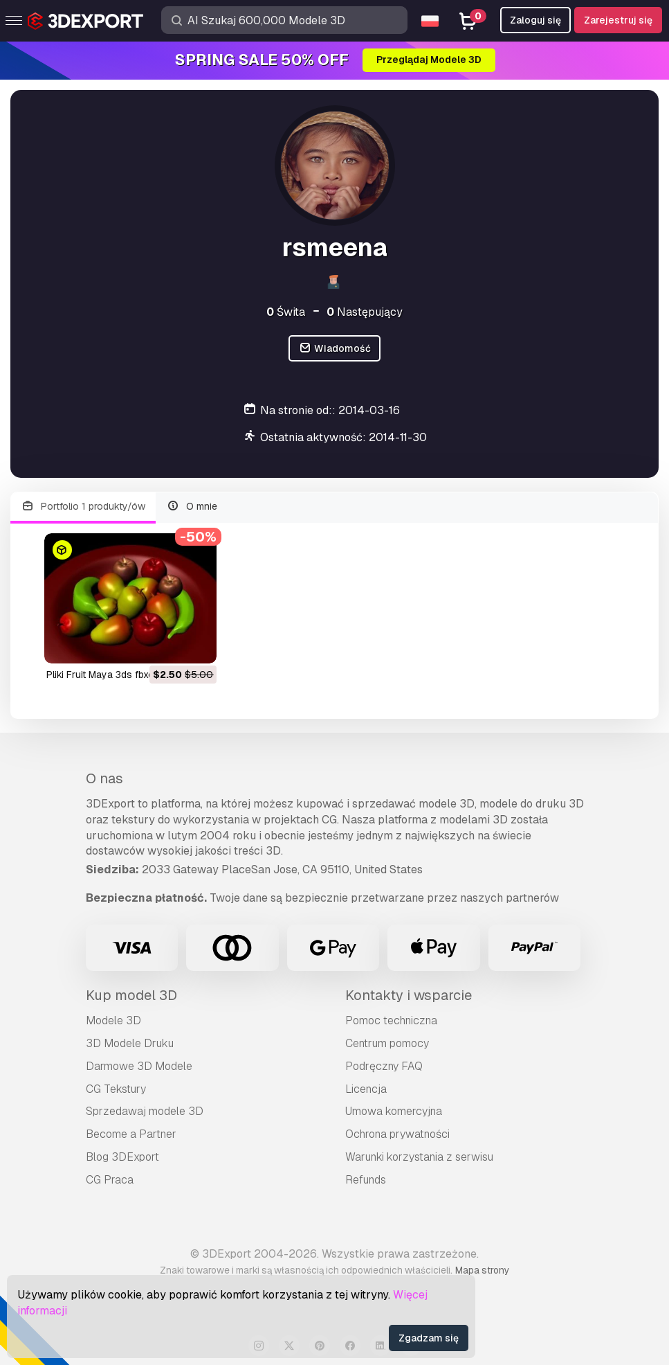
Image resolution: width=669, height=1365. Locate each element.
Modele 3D (113, 1020)
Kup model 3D (131, 995)
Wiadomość (334, 348)
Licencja (366, 1089)
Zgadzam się (428, 1338)
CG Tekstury (116, 1089)
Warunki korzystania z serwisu (419, 1157)
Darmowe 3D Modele (139, 1066)
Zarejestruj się (618, 20)
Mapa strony (482, 1270)
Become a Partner (131, 1134)
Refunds (365, 1179)
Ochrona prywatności (397, 1134)
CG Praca (110, 1179)
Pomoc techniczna (391, 1020)
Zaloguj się (535, 20)
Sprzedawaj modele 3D (144, 1111)
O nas (104, 778)
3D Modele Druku (130, 1043)
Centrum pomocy (387, 1043)
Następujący (365, 312)
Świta (285, 312)
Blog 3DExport (122, 1157)
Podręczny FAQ (384, 1066)
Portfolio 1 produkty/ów (83, 506)
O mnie (192, 506)
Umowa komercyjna (393, 1111)
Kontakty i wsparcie (408, 995)
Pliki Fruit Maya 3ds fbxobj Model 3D (127, 674)
